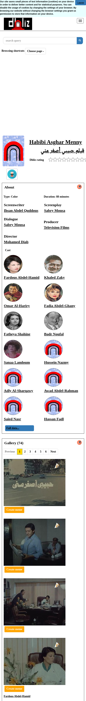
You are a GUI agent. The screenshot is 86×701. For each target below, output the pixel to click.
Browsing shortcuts (13, 50)
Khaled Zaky (54, 277)
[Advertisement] (36, 95)
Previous (10, 451)
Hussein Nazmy (56, 362)
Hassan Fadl (54, 419)
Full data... (12, 428)
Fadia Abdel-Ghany (59, 306)
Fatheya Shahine (17, 334)
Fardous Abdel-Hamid (21, 277)
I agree (80, 2)
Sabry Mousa (54, 210)
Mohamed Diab (16, 242)
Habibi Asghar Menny (55, 142)
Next (53, 451)
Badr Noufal (54, 334)
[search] (80, 40)
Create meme (14, 509)
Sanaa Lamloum (17, 362)
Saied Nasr (12, 419)
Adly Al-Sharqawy (18, 391)
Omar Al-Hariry (17, 306)
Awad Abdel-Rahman (61, 391)
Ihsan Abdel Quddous (21, 210)
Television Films (56, 227)
